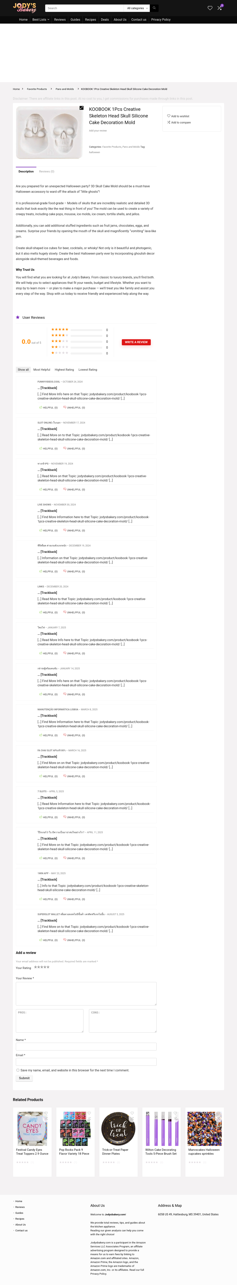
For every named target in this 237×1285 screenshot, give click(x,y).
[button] (81, 108)
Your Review (25, 978)
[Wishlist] (210, 8)
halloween (94, 152)
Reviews (60, 19)
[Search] (154, 8)
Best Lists (39, 19)
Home (23, 19)
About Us (120, 19)
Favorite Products (37, 89)
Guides (75, 19)
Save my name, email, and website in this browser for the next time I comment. (75, 1070)
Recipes (90, 19)
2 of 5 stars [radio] (37, 966)
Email (20, 1055)
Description (26, 171)
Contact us (138, 19)
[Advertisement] (118, 53)
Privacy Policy (161, 19)
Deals (105, 19)
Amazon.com (98, 1258)
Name (21, 1040)
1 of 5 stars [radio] (35, 966)
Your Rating (23, 968)
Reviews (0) (46, 171)
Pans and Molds (65, 89)
